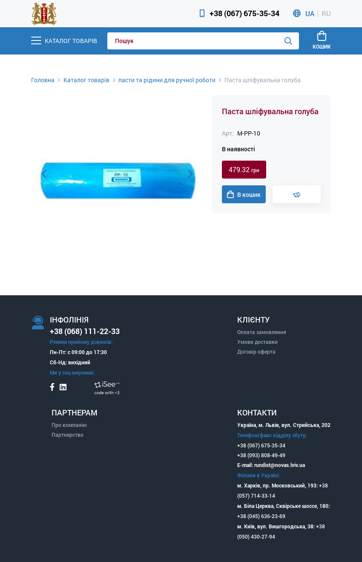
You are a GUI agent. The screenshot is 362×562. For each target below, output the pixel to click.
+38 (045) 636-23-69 (261, 516)
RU (326, 13)
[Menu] (64, 41)
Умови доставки (257, 341)
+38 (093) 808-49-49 (261, 455)
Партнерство (67, 434)
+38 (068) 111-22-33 (85, 331)
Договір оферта (256, 351)
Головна (43, 80)
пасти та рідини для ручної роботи (166, 80)
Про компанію (69, 424)
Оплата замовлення (261, 332)
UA (309, 13)
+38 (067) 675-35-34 (244, 13)
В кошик (244, 194)
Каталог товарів (86, 80)
